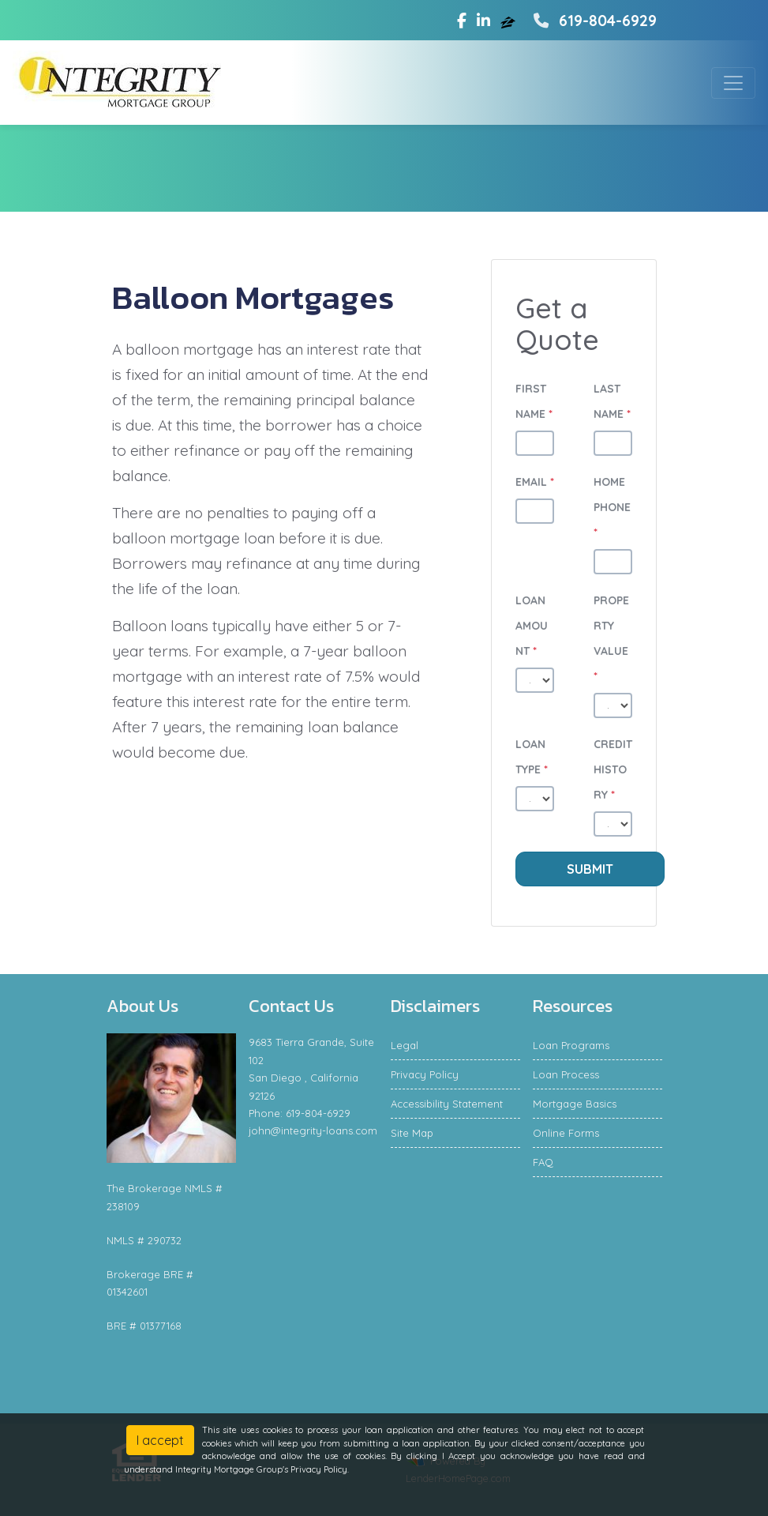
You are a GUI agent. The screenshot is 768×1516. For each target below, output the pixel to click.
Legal (404, 1045)
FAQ (543, 1162)
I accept (160, 1440)
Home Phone (612, 507)
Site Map (412, 1133)
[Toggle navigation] (733, 83)
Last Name (612, 401)
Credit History (613, 769)
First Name (534, 401)
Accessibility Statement (447, 1103)
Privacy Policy (425, 1074)
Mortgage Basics (574, 1103)
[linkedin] (483, 20)
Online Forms (566, 1133)
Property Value (611, 638)
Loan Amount (531, 625)
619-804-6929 (593, 20)
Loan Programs (571, 1045)
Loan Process (566, 1074)
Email (534, 482)
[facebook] (461, 20)
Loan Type (531, 757)
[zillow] (509, 20)
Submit (590, 869)
